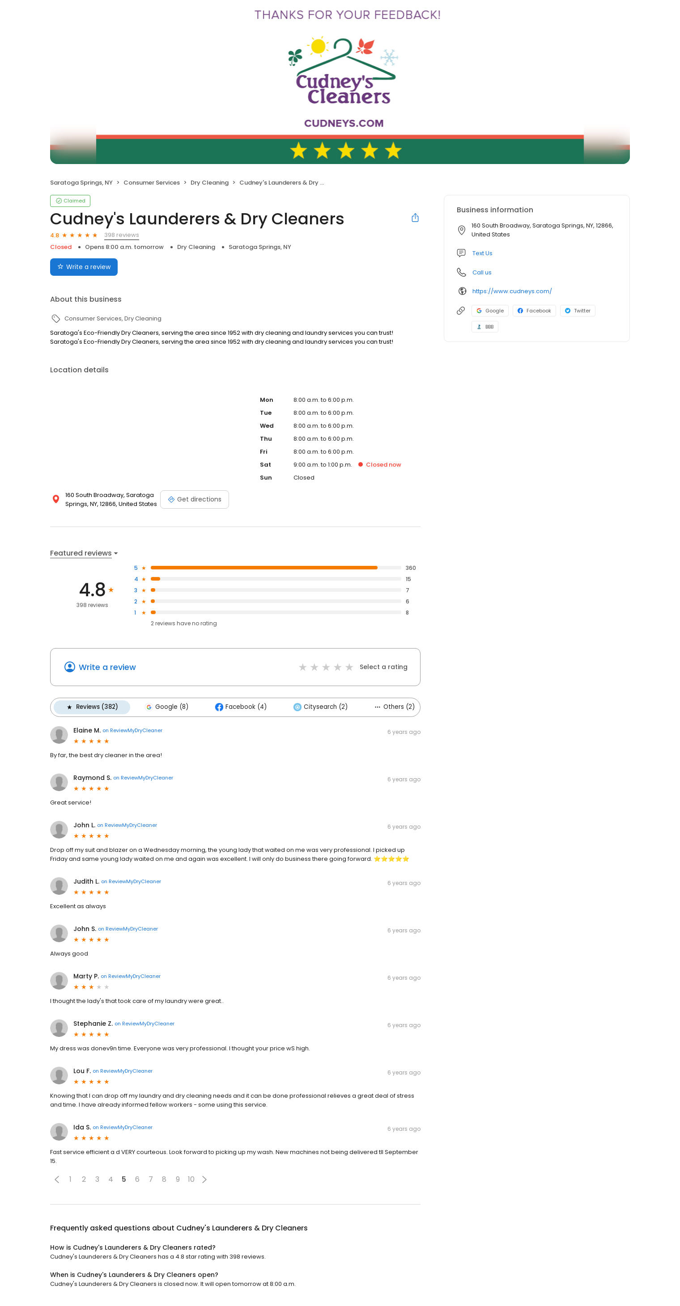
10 (191, 1179)
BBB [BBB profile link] (484, 326)
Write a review (107, 667)
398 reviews (121, 235)
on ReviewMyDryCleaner (132, 730)
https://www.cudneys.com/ (512, 291)
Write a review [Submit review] (83, 266)
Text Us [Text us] (482, 253)
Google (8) (166, 707)
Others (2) (392, 707)
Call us (482, 272)
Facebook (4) (240, 707)
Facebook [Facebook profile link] (534, 310)
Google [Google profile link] (490, 310)
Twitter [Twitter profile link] (578, 310)
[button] (57, 1179)
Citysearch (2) (319, 707)
